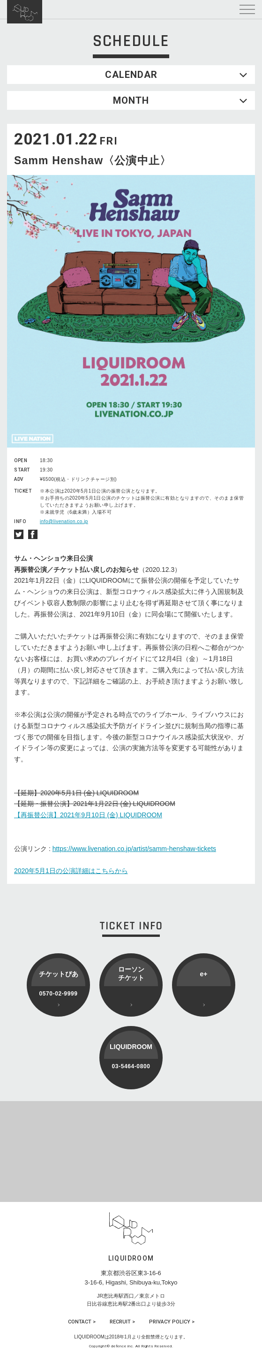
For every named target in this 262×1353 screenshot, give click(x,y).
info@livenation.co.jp (64, 521)
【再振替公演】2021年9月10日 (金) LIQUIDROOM (88, 815)
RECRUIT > (122, 1322)
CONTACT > (82, 1322)
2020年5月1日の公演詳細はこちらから (71, 870)
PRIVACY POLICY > (172, 1322)
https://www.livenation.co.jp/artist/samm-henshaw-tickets (134, 848)
